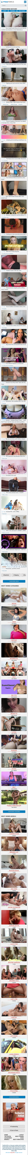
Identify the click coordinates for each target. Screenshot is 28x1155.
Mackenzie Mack (14, 1065)
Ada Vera (14, 881)
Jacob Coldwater (14, 900)
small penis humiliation (7, 253)
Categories (8, 1138)
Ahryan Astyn (14, 918)
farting (4, 403)
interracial (14, 651)
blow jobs (4, 458)
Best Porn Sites (18, 1139)
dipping (4, 85)
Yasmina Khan (14, 826)
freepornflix (12, 1152)
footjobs (4, 308)
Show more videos (14, 581)
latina (14, 724)
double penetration (14, 798)
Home (7, 1)
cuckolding (5, 160)
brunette (14, 706)
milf (14, 780)
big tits (20, 104)
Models (6, 1139)
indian (14, 596)
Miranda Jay (14, 845)
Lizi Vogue (14, 1028)
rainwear (4, 513)
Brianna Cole (14, 973)
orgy (14, 669)
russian (14, 743)
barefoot (4, 66)
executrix (4, 570)
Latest (4, 10)
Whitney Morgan (14, 955)
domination (5, 551)
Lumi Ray (14, 1010)
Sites (22, 1138)
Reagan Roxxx (14, 863)
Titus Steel (14, 1083)
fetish (14, 761)
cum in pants (14, 1130)
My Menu (25, 2)
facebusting (14, 1126)
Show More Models (14, 1097)
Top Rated (12, 10)
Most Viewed (22, 10)
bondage (4, 327)
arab (14, 614)
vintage (14, 633)
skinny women (5, 532)
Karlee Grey (5, 104)
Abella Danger (13, 104)
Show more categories (14, 811)
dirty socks (5, 494)
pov (3, 346)
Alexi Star (14, 936)
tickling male (5, 217)
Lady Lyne (14, 991)
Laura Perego (14, 1047)
